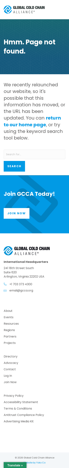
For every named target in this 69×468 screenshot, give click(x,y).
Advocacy (11, 363)
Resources (11, 324)
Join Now (10, 382)
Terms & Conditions (18, 409)
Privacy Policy (14, 396)
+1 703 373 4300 (20, 284)
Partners (10, 337)
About (8, 311)
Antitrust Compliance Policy (24, 415)
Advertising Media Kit (19, 421)
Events (8, 317)
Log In (8, 376)
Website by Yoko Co (34, 462)
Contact (10, 369)
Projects (10, 343)
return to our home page (32, 121)
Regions (9, 330)
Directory (10, 357)
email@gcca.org (21, 290)
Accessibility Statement (21, 402)
